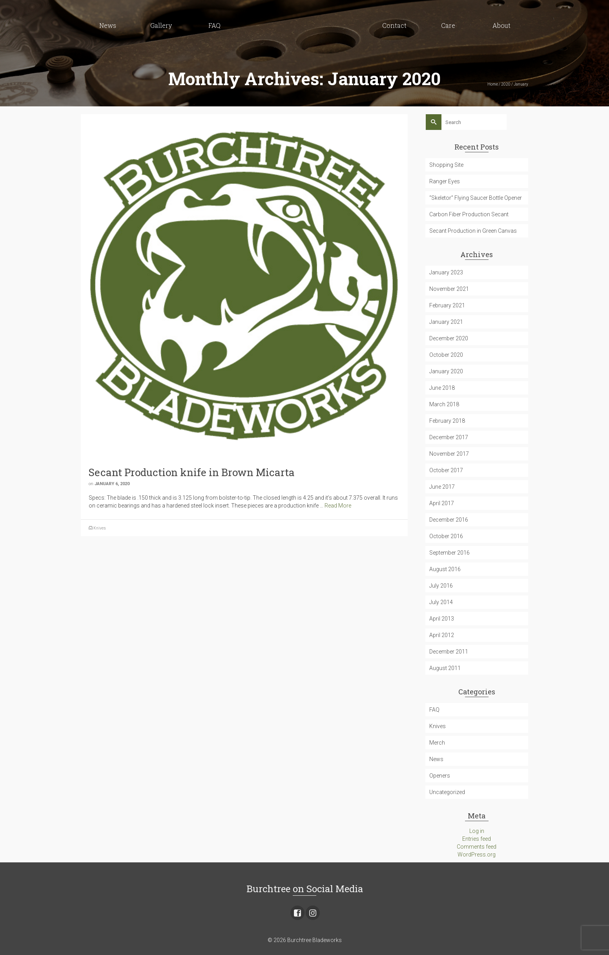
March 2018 (444, 404)
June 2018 (442, 388)
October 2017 (446, 470)
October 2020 (446, 355)
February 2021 (447, 305)
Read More (338, 505)
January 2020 (446, 371)
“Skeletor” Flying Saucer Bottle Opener (475, 198)
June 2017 (442, 487)
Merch (437, 743)
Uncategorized (447, 792)
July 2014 (441, 602)
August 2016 (445, 569)
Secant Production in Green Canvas (473, 231)
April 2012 (441, 635)
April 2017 (441, 503)
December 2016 (448, 520)
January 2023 (446, 272)
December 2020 (448, 338)
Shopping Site (446, 165)
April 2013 (441, 618)
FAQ (434, 710)
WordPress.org (477, 854)
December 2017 (448, 437)
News (436, 759)
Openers (439, 775)
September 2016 (449, 553)
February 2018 (447, 421)
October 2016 (446, 536)
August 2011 (445, 668)
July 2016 (441, 585)
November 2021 (449, 289)
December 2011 (448, 651)
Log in (476, 831)
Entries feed (476, 839)
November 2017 (449, 454)
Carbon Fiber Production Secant (469, 214)
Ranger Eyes (444, 181)
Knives (99, 528)
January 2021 (446, 322)
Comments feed (476, 847)
